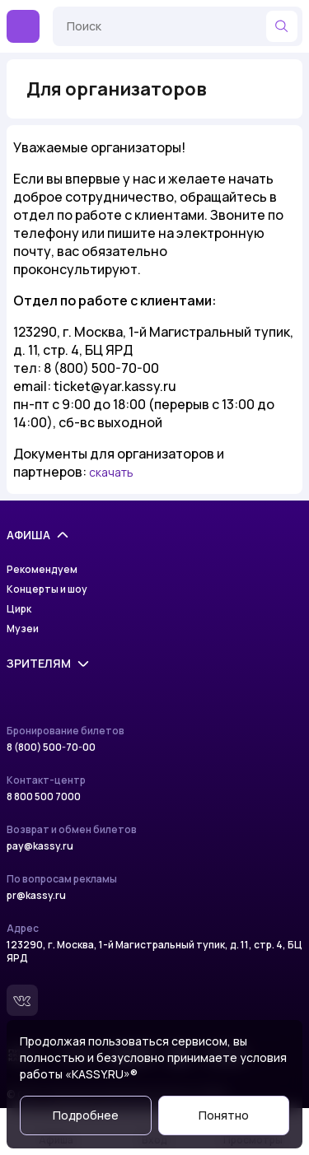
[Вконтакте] (22, 1000)
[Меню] (23, 26)
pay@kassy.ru (40, 846)
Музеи (23, 629)
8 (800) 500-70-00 (51, 747)
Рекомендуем (42, 569)
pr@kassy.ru (36, 895)
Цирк (19, 609)
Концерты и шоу (47, 589)
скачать (111, 472)
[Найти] (281, 26)
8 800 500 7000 (44, 796)
